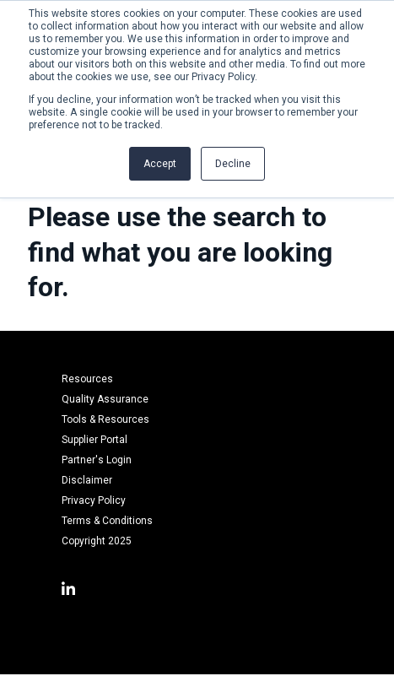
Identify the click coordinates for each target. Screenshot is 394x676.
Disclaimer (87, 480)
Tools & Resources (105, 419)
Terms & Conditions (107, 521)
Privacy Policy (94, 500)
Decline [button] (233, 164)
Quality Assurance (105, 399)
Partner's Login (97, 460)
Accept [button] (159, 164)
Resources (87, 379)
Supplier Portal (94, 440)
